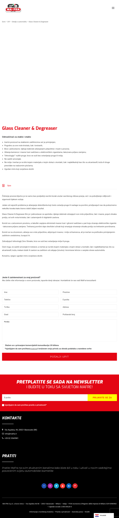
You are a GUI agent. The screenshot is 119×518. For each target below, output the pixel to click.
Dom (4, 22)
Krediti (87, 512)
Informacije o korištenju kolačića (41, 512)
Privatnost (33, 349)
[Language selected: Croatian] (104, 515)
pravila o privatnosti (37, 405)
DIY (8, 22)
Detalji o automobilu (19, 22)
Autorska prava (77, 512)
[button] (113, 8)
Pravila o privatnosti (62, 512)
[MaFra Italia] (13, 7)
